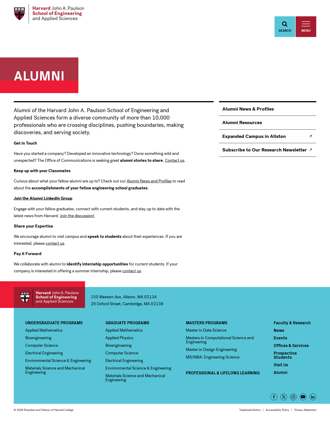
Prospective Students (285, 355)
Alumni (280, 372)
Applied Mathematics (43, 330)
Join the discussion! (77, 216)
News (279, 330)
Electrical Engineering (44, 353)
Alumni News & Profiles (248, 109)
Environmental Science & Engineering (58, 360)
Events (280, 338)
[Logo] (49, 14)
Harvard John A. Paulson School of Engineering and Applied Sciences (49, 297)
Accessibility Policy (277, 410)
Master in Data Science (206, 330)
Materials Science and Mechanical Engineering (55, 370)
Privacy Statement (305, 410)
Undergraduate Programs (53, 323)
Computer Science (41, 345)
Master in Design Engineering (211, 349)
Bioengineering (38, 338)
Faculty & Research (292, 323)
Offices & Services (291, 345)
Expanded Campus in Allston (254, 136)
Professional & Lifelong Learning (223, 373)
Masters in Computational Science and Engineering (220, 340)
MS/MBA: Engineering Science (212, 357)
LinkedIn (312, 396)
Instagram (293, 396)
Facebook (273, 396)
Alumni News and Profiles (149, 181)
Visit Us (281, 365)
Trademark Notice (250, 410)
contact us (55, 243)
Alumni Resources (242, 122)
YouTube (303, 396)
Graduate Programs (127, 323)
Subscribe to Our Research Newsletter (264, 150)
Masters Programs (206, 323)
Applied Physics (119, 338)
